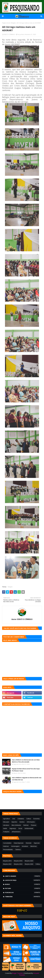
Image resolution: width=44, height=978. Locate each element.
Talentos (18, 849)
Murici (23, 884)
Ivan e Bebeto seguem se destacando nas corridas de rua (26, 779)
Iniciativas (25, 846)
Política (38, 864)
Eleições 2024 (18, 864)
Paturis (23, 888)
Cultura (28, 819)
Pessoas (33, 825)
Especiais (37, 843)
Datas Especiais (18, 843)
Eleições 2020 (29, 861)
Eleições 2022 (7, 864)
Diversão (28, 843)
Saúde (5, 828)
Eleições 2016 (7, 861)
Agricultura (6, 819)
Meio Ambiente (16, 825)
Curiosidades (7, 843)
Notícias (25, 825)
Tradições (6, 832)
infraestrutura (16, 832)
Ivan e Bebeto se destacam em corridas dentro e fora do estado (26, 761)
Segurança (13, 828)
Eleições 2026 (29, 864)
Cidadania (21, 819)
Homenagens (15, 846)
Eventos (22, 822)
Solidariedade (29, 828)
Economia (36, 819)
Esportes (14, 822)
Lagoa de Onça (23, 880)
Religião (13, 23)
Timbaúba (23, 897)
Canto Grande (23, 876)
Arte (13, 819)
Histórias (6, 846)
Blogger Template (17, 973)
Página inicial (6, 23)
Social (20, 828)
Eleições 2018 (18, 861)
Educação (6, 822)
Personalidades (8, 849)
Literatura (6, 825)
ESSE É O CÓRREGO (9, 34)
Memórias (34, 846)
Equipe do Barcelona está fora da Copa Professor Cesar (26, 770)
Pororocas (23, 892)
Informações (31, 822)
